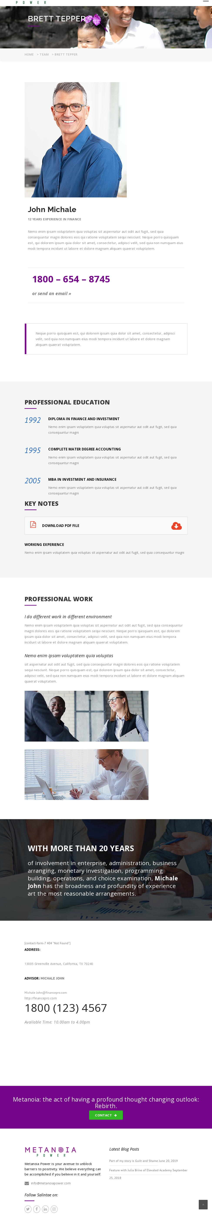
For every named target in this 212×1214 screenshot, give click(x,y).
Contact (106, 1115)
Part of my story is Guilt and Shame (133, 1161)
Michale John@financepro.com (46, 993)
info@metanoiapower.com (51, 1183)
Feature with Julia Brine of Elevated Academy (140, 1170)
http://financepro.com (41, 998)
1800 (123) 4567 (66, 1007)
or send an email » (51, 293)
